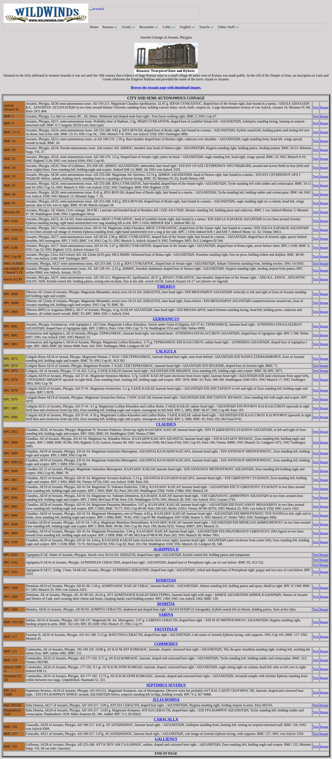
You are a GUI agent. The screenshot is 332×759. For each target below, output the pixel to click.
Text (316, 107)
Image (324, 107)
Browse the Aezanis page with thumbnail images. (166, 87)
